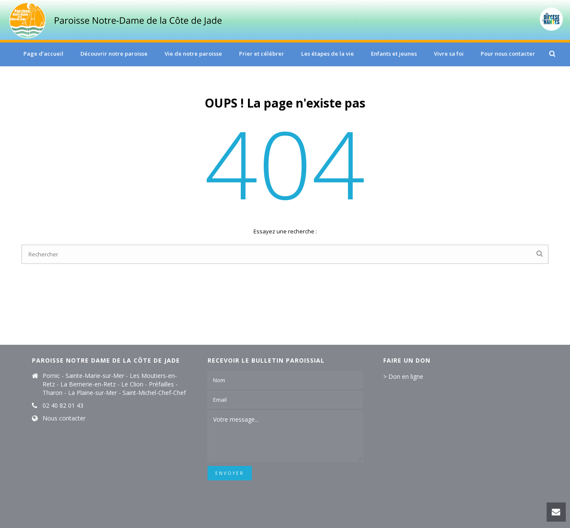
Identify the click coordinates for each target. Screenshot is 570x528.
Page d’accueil (43, 53)
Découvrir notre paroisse (114, 53)
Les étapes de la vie (327, 53)
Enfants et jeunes (394, 53)
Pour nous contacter (508, 53)
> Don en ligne (403, 376)
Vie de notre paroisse (193, 53)
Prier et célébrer (261, 53)
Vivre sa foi (449, 53)
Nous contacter (64, 418)
